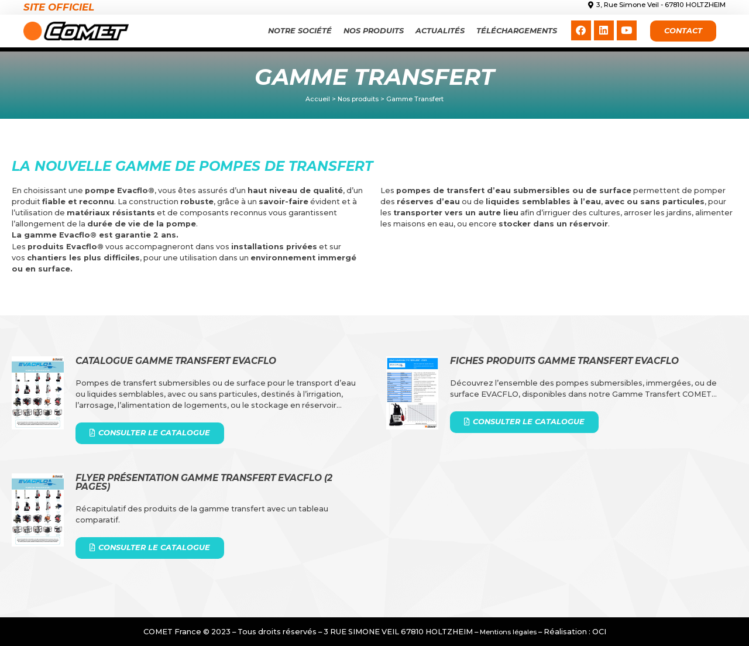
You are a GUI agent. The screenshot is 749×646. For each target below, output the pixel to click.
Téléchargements (516, 30)
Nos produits (373, 30)
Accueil (317, 99)
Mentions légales (508, 632)
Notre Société (300, 30)
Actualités (440, 30)
